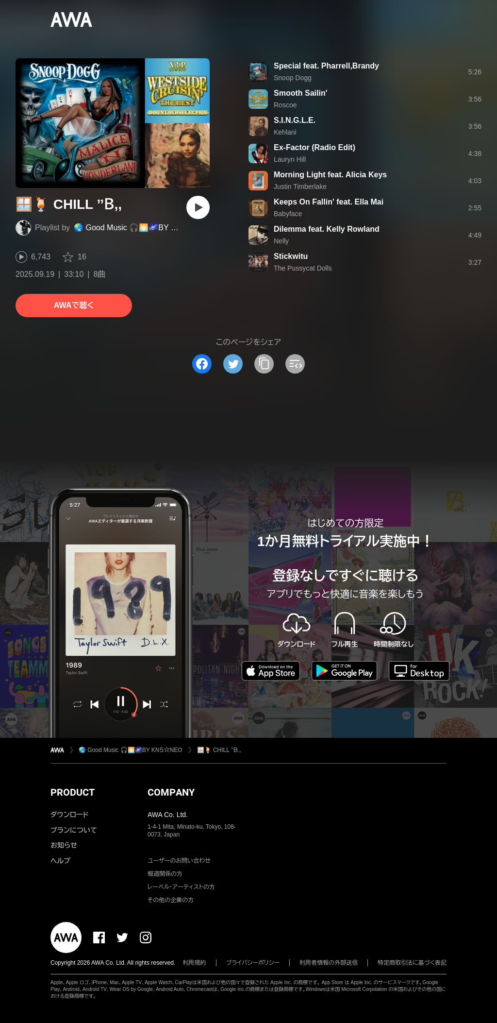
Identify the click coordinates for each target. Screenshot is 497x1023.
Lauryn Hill (290, 159)
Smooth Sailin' (300, 93)
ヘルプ (60, 861)
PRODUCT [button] (72, 792)
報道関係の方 (165, 873)
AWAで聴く (74, 305)
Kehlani (285, 132)
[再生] (198, 207)
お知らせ (63, 845)
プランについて (73, 830)
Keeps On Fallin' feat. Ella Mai (328, 202)
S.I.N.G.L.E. (294, 120)
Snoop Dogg (293, 78)
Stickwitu (291, 256)
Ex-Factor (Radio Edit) (314, 147)
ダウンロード (69, 814)
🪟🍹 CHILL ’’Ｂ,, (219, 750)
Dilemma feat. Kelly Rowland (327, 229)
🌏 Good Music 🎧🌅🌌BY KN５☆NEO (143, 227)
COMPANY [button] (171, 792)
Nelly (281, 241)
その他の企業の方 (171, 900)
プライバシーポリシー (253, 962)
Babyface (288, 214)
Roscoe (285, 105)
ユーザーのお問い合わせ (179, 860)
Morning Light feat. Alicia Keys (330, 174)
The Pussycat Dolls (303, 268)
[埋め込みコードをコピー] (295, 364)
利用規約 (194, 962)
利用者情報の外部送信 (328, 962)
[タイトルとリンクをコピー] (264, 364)
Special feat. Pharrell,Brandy (326, 66)
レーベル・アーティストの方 (181, 887)
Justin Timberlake (300, 186)
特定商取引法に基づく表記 (412, 962)
